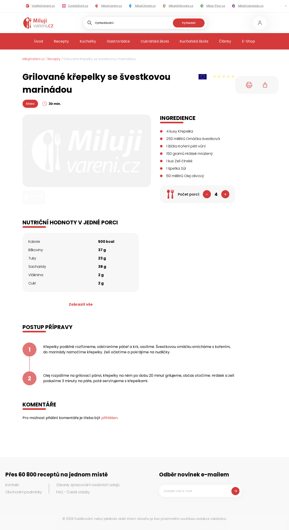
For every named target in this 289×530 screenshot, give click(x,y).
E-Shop (248, 41)
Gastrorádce (118, 41)
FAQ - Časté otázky (73, 492)
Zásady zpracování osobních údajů (88, 484)
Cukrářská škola (155, 41)
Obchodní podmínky (23, 492)
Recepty (61, 41)
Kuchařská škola (194, 41)
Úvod (38, 41)
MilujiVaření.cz (34, 59)
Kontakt (12, 484)
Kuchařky (88, 41)
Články (225, 41)
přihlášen (109, 417)
